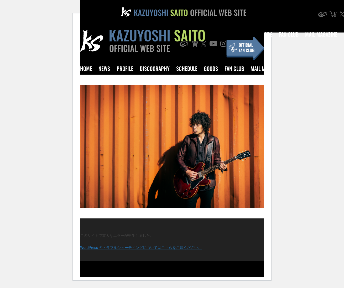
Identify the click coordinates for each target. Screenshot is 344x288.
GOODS (211, 68)
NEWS (104, 68)
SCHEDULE (186, 68)
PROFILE (125, 68)
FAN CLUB (234, 68)
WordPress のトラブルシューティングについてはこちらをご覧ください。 (141, 247)
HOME (86, 68)
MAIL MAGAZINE (321, 34)
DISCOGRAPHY (155, 68)
